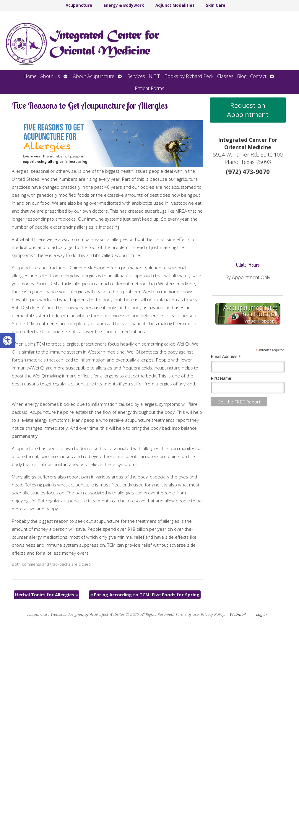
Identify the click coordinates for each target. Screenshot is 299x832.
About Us (50, 76)
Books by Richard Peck (189, 76)
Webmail (238, 614)
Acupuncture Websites (46, 614)
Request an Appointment (248, 110)
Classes (225, 76)
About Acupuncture (93, 76)
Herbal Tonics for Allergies (46, 594)
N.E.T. (155, 76)
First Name (221, 378)
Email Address (226, 356)
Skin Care (215, 5)
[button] (7, 340)
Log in (261, 614)
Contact (258, 76)
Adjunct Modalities (174, 5)
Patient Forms (149, 88)
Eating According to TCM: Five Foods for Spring (144, 594)
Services (136, 76)
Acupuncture (79, 5)
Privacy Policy (212, 614)
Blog (241, 76)
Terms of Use (187, 614)
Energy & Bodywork (124, 5)
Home (30, 76)
